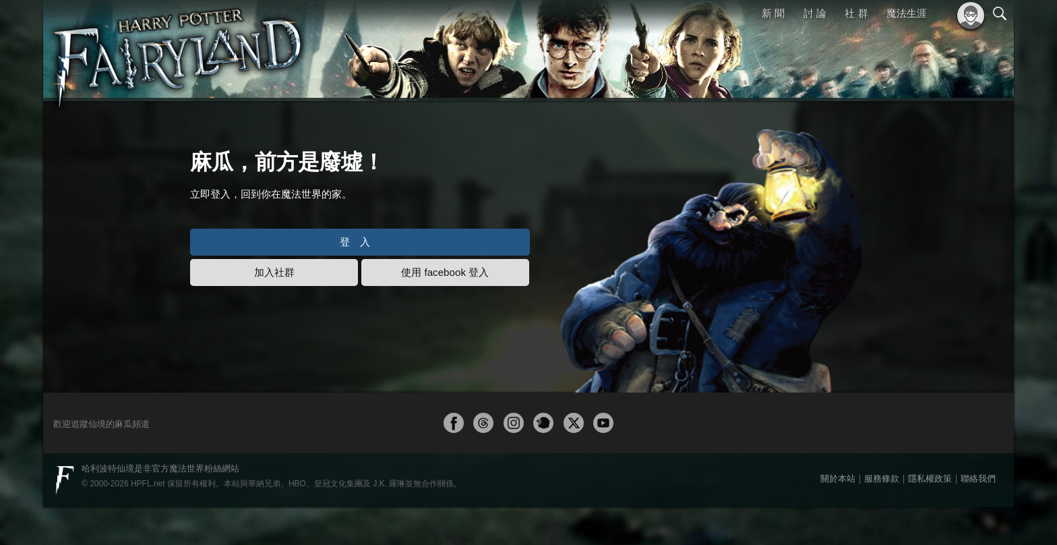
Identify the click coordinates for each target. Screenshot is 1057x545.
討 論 (815, 13)
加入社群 (300, 312)
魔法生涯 (906, 13)
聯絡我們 (978, 516)
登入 (404, 281)
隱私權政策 (930, 516)
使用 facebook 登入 (506, 312)
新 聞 (773, 13)
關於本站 (837, 516)
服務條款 (881, 516)
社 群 (856, 13)
